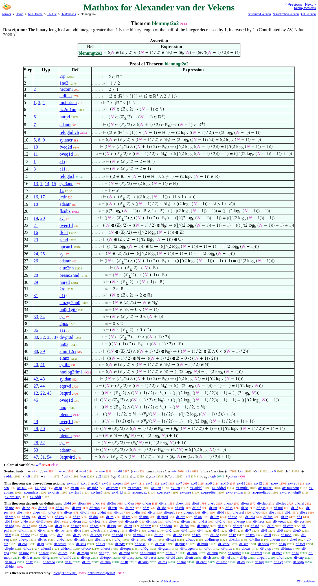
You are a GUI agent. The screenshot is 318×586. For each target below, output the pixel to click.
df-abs (190, 539)
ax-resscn (134, 488)
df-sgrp (104, 553)
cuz (152, 476)
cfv (189, 471)
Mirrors (6, 14)
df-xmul (139, 535)
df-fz (232, 535)
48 (36, 428)
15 (54, 183)
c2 (99, 476)
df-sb (211, 503)
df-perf (262, 557)
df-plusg (181, 544)
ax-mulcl (242, 488)
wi (33, 471)
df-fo (24, 521)
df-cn (280, 557)
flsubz (65, 211)
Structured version (259, 14)
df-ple (9, 548)
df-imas (286, 548)
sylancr (66, 140)
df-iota (250, 517)
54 (49, 457)
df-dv (241, 562)
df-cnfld (65, 557)
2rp (62, 76)
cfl (188, 476)
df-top (85, 557)
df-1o (26, 526)
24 (36, 253)
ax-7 (179, 483)
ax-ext (274, 483)
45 (49, 393)
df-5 (216, 530)
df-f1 (8, 521)
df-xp (26, 517)
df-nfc (9, 508)
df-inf (255, 526)
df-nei (225, 557)
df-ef (293, 539)
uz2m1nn (68, 109)
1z (62, 190)
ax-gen (117, 483)
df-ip (282, 544)
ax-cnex (112, 488)
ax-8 (193, 483)
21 (36, 225)
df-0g (144, 548)
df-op (68, 512)
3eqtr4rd (67, 457)
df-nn (151, 530)
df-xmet (256, 553)
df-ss (244, 508)
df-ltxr (60, 530)
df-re (134, 539)
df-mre (24, 553)
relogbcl (67, 176)
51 (42, 457)
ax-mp (71, 483)
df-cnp (299, 557)
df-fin (184, 526)
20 (42, 218)
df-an (81, 503)
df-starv (223, 544)
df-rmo (94, 508)
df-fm (86, 562)
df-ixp (111, 526)
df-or (96, 503)
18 (36, 204)
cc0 (273, 471)
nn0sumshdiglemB (101, 573)
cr (257, 471)
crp (172, 476)
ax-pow (40, 488)
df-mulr (202, 544)
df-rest (105, 548)
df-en (128, 526)
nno (63, 407)
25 (42, 253)
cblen (233, 476)
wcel (82, 471)
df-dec (25, 535)
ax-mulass (30, 492)
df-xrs (246, 548)
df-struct (60, 544)
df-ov (113, 521)
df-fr (288, 512)
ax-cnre (185, 492)
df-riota (94, 521)
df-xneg (96, 535)
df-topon (106, 557)
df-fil (69, 562)
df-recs (299, 521)
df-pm (94, 526)
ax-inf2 (92, 488)
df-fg (46, 557)
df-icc (214, 535)
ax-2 (94, 483)
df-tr (205, 512)
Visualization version (286, 14)
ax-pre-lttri (208, 492)
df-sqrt (171, 539)
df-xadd (117, 535)
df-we (9, 517)
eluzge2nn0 (70, 302)
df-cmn (212, 553)
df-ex (179, 503)
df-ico (196, 535)
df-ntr (189, 557)
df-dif (196, 508)
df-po (256, 512)
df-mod (286, 535)
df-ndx (120, 544)
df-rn (109, 517)
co (227, 471)
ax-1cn (156, 488)
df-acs (62, 553)
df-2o (43, 526)
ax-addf (35, 497)
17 (42, 196)
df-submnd (148, 553)
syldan (65, 379)
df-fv (57, 521)
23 (36, 239)
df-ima (144, 517)
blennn (66, 414)
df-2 (168, 530)
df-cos (22, 544)
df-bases (150, 557)
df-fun (268, 517)
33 (36, 316)
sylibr (65, 364)
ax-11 (241, 483)
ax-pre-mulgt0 (290, 492)
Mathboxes (68, 14)
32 (42, 337)
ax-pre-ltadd (261, 492)
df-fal (163, 503)
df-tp (52, 512)
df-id (220, 512)
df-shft (100, 539)
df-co (76, 517)
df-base (140, 544)
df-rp (77, 535)
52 (42, 442)
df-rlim (254, 539)
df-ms (162, 562)
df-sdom (166, 526)
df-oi (270, 526)
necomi (66, 89)
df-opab (169, 512)
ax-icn (175, 488)
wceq (63, 471)
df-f (299, 517)
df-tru (146, 503)
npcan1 (66, 246)
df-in (229, 508)
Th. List (52, 14)
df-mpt (189, 512)
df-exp (23, 539)
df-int (102, 512)
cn (84, 476)
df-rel (42, 517)
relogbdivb (69, 132)
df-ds (27, 548)
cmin (47, 476)
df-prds (226, 548)
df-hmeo (49, 562)
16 (36, 196)
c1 (289, 471)
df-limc (221, 562)
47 (36, 457)
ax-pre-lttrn (234, 492)
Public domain (170, 581)
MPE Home (35, 14)
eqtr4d (65, 386)
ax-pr (58, 488)
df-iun (118, 512)
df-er (58, 526)
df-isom (75, 521)
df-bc (60, 539)
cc (242, 471)
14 (47, 183)
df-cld (170, 557)
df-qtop (265, 548)
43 (42, 379)
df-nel (42, 508)
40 (36, 364)
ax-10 (224, 483)
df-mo (228, 503)
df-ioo (158, 535)
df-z (8, 535)
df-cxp (278, 562)
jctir (63, 196)
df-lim (215, 517)
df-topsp (128, 557)
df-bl (295, 553)
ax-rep (292, 483)
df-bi (67, 503)
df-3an (129, 503)
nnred (65, 282)
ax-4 (134, 483)
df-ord (181, 517)
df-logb (298, 562)
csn (134, 471)
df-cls (207, 557)
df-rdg (9, 526)
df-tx (29, 562)
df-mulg (171, 553)
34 (42, 316)
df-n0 (297, 530)
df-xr (41, 530)
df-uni (84, 512)
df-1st (202, 521)
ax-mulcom (290, 488)
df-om (185, 521)
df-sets (81, 544)
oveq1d (66, 154)
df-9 (280, 530)
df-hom (66, 548)
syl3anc (66, 183)
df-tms (181, 562)
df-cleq (281, 503)
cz (134, 476)
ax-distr (53, 492)
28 (36, 275)
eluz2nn (67, 268)
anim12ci (68, 351)
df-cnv (59, 517)
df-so (273, 512)
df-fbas (27, 557)
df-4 (200, 530)
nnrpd (65, 116)
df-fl (267, 535)
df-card (288, 526)
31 (36, 295)
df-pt (207, 548)
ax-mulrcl (265, 488)
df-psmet (234, 553)
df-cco (86, 548)
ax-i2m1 (75, 492)
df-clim (234, 539)
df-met (277, 553)
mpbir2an (68, 102)
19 (36, 218)
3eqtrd (65, 393)
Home (19, 14)
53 (36, 450)
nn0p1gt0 (68, 309)
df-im (152, 539)
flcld (64, 232)
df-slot (100, 544)
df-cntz (192, 553)
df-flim (105, 562)
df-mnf (23, 530)
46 (36, 400)
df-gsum (164, 548)
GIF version (308, 14)
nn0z (64, 344)
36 (36, 330)
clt (28, 476)
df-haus (10, 562)
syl (62, 218)
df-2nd (220, 521)
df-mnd (124, 553)
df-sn (21, 512)
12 (36, 393)
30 (36, 337)
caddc (8, 476)
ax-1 (84, 483)
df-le (77, 530)
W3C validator (306, 581)
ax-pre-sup (13, 497)
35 (49, 337)
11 (36, 154)
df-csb (179, 508)
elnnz (64, 358)
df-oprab (131, 521)
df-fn (284, 517)
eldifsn (66, 95)
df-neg (114, 530)
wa (45, 471)
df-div (133, 530)
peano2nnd (69, 275)
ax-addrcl (219, 488)
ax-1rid (117, 492)
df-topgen (187, 548)
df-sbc (161, 508)
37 (56, 337)
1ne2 (64, 83)
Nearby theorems (305, 8)
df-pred (162, 517)
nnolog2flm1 (71, 372)
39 (42, 351)
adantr (65, 124)
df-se (303, 512)
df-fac (42, 539)
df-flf (124, 562)
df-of (169, 521)
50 (42, 428)
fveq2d (66, 147)
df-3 (184, 530)
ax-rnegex (139, 492)
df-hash (79, 539)
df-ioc (177, 535)
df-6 (232, 530)
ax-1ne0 (96, 492)
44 (42, 386)
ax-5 (149, 483)
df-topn (125, 548)
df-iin (136, 512)
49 (36, 421)
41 (42, 364)
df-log (259, 562)
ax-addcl (196, 488)
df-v (146, 508)
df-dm (93, 517)
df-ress (160, 544)
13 (36, 183)
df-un (213, 508)
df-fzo (250, 535)
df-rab (129, 508)
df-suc (232, 517)
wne (102, 471)
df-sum (274, 539)
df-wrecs (279, 521)
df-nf (195, 503)
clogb (212, 476)
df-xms (143, 562)
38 (36, 351)
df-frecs (258, 521)
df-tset (300, 544)
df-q (60, 535)
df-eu (245, 503)
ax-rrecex (163, 492)
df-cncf (201, 562)
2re (62, 288)
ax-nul (22, 488)
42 (36, 379)
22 (42, 393)
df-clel (299, 503)
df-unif (46, 548)
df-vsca (263, 544)
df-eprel (238, 512)
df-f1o (41, 521)
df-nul (278, 508)
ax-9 (208, 483)
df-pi (40, 544)
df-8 (264, 530)
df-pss (261, 508)
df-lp (243, 557)
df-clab (262, 503)
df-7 (248, 530)
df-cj (118, 539)
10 (36, 147)
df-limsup (212, 539)
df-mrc (44, 553)
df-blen (10, 566)
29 (36, 282)
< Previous (293, 4)
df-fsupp (203, 526)
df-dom (146, 526)
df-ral (60, 508)
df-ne (26, 508)
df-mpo (151, 521)
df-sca (243, 544)
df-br (151, 512)
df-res (126, 517)
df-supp (239, 521)
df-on (198, 517)
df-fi (221, 526)
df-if (294, 508)
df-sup (237, 526)
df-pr (36, 512)
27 (36, 386)
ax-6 (164, 483)
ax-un (75, 488)
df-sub (95, 530)
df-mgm (83, 553)
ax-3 (105, 483)
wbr (174, 471)
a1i (62, 161)
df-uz (43, 535)
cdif (119, 471)
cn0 (117, 476)
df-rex (76, 508)
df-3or (111, 503)
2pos (64, 323)
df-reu (112, 508)
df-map (76, 526)
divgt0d (66, 337)
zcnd (64, 239)
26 (36, 260)
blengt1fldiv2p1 (65, 573)
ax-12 (258, 483)
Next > (310, 4)
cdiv (67, 476)
